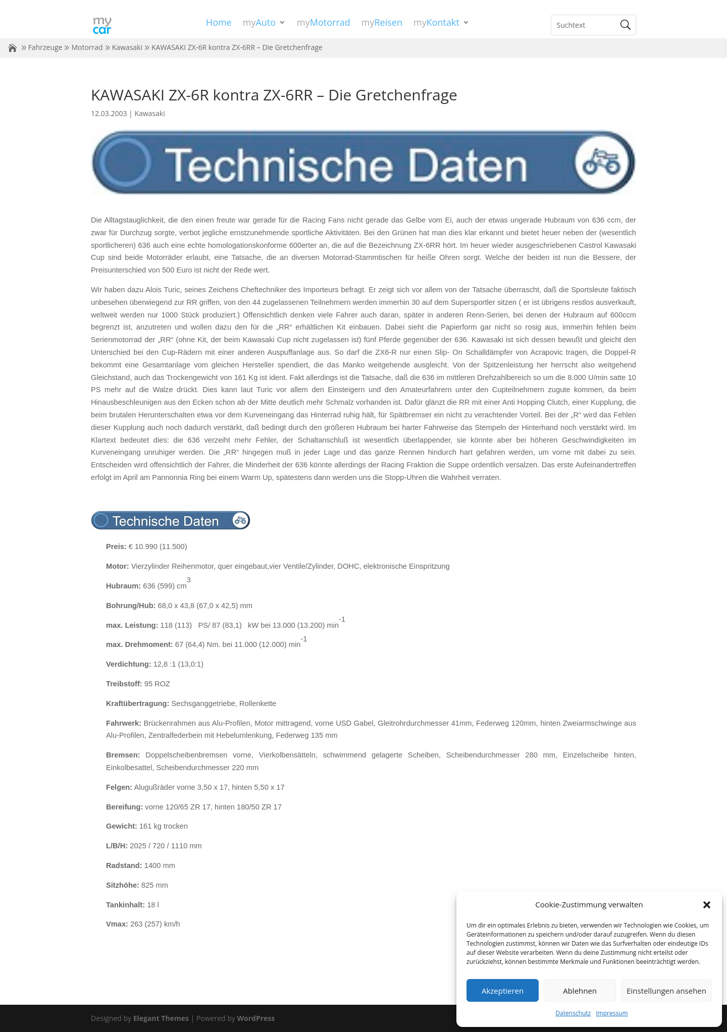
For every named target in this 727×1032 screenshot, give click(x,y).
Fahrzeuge (45, 47)
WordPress (256, 1018)
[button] (707, 905)
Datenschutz (573, 1013)
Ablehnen (580, 991)
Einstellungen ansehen (666, 991)
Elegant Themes (161, 1018)
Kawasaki (127, 47)
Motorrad (86, 47)
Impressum (612, 1013)
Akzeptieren (503, 991)
